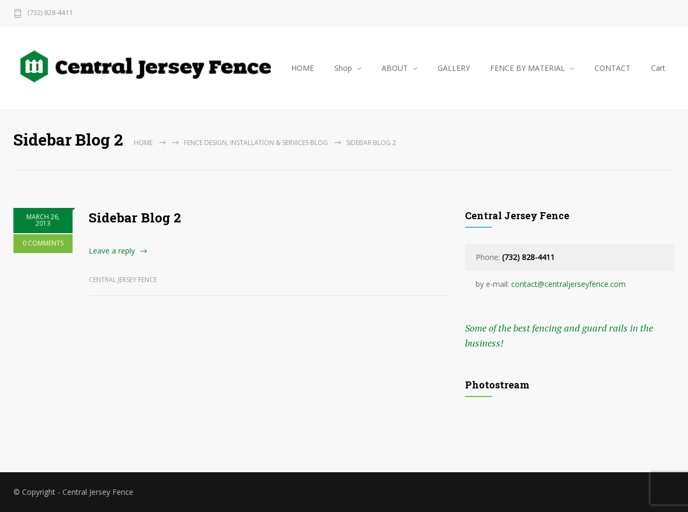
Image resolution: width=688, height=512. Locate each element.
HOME (302, 68)
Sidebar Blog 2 (135, 217)
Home (143, 142)
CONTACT (612, 68)
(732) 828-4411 (50, 13)
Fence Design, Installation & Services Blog (256, 142)
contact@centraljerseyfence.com (568, 284)
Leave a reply (112, 251)
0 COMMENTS (43, 243)
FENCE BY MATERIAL (527, 68)
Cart (658, 68)
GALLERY (454, 68)
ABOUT (395, 68)
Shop (343, 68)
